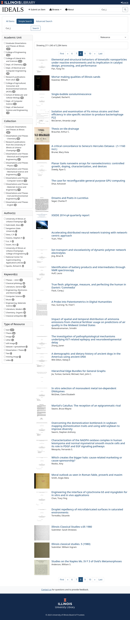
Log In (124, 2)
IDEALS (13, 9)
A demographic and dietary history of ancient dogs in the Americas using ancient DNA (86, 355)
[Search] (111, 9)
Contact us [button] (46, 589)
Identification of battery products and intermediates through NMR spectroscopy (88, 268)
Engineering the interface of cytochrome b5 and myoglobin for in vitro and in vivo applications (89, 493)
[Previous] (68, 53)
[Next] (95, 53)
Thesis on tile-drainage (65, 128)
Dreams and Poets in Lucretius (70, 198)
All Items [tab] (10, 21)
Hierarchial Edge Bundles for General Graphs (79, 371)
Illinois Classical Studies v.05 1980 (72, 526)
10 (90, 53)
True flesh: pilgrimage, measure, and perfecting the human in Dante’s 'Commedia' (89, 286)
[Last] (100, 53)
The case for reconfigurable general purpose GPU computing (88, 180)
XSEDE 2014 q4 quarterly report (71, 215)
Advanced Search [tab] (44, 21)
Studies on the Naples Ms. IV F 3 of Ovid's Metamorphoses (87, 561)
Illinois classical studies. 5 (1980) (71, 544)
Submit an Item (36, 9)
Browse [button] (55, 9)
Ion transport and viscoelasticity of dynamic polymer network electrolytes (89, 251)
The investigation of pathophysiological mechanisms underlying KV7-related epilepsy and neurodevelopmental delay (86, 339)
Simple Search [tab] (25, 21)
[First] (62, 53)
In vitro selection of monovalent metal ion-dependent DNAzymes (84, 390)
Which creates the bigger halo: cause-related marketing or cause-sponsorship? (87, 459)
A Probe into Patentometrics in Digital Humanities (82, 301)
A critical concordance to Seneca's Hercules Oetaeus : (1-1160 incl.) (88, 147)
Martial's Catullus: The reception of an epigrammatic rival (86, 405)
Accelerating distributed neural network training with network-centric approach (90, 234)
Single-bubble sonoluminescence (71, 94)
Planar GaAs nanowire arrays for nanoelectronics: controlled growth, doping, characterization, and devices (88, 165)
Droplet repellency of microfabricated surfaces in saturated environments (87, 511)
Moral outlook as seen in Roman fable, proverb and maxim (87, 474)
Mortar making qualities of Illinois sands (76, 77)
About (69, 9)
